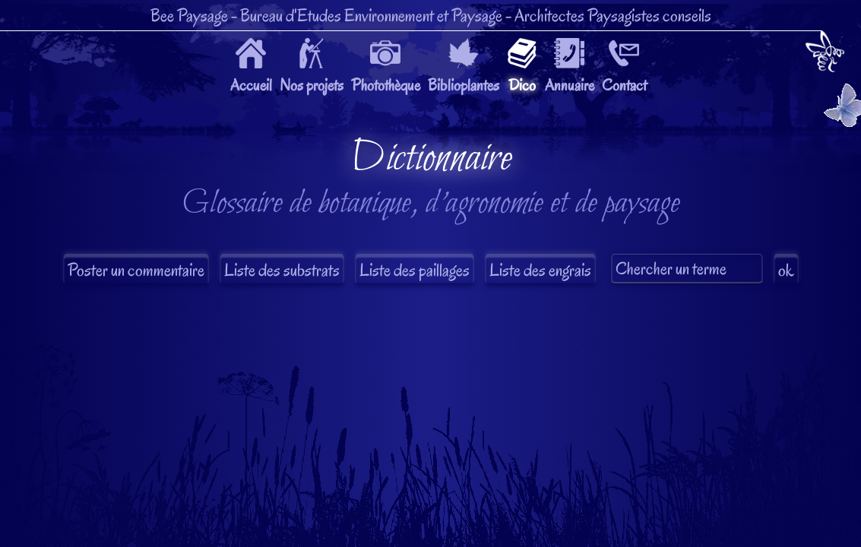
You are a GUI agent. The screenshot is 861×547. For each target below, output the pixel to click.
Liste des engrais (540, 270)
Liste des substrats (282, 270)
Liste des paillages (414, 270)
